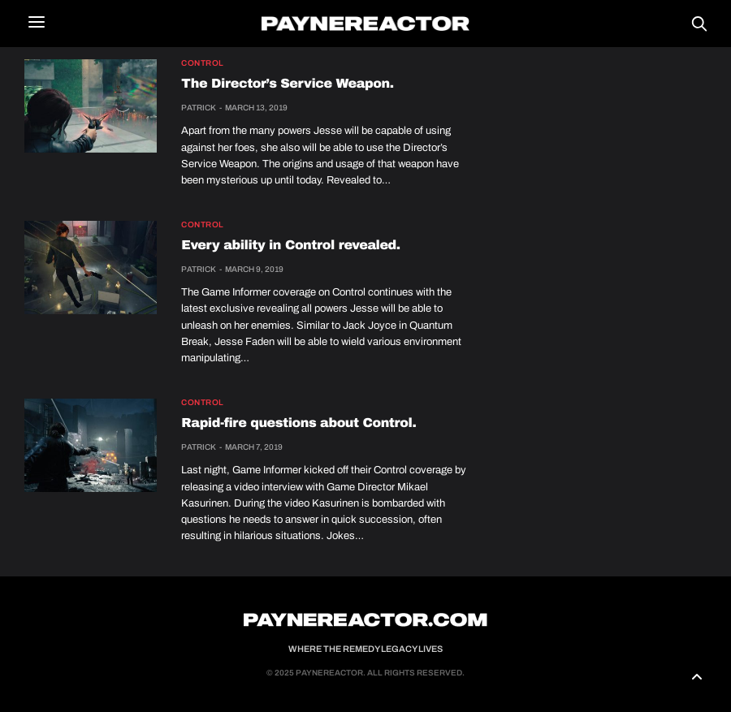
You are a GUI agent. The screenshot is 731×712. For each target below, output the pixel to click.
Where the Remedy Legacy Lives (365, 649)
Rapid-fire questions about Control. (298, 423)
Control (202, 63)
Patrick (198, 107)
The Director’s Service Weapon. (287, 84)
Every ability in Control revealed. (290, 245)
